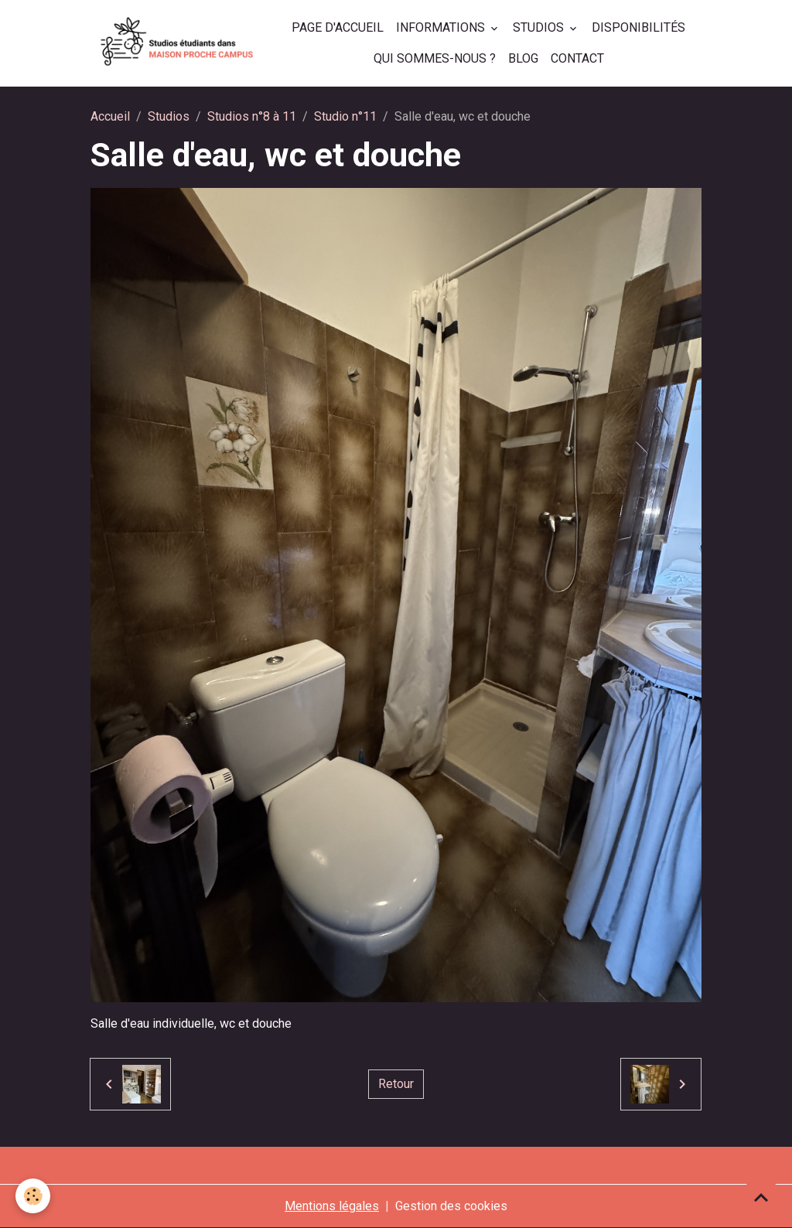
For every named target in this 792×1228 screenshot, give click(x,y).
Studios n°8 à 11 (251, 116)
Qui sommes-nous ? (435, 58)
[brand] (177, 43)
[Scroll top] (761, 1197)
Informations (442, 27)
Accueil (110, 116)
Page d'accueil (338, 27)
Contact (577, 58)
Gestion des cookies (451, 1206)
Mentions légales (332, 1206)
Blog (523, 58)
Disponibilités (638, 27)
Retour (396, 1083)
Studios (540, 27)
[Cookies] (32, 1196)
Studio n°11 (345, 116)
